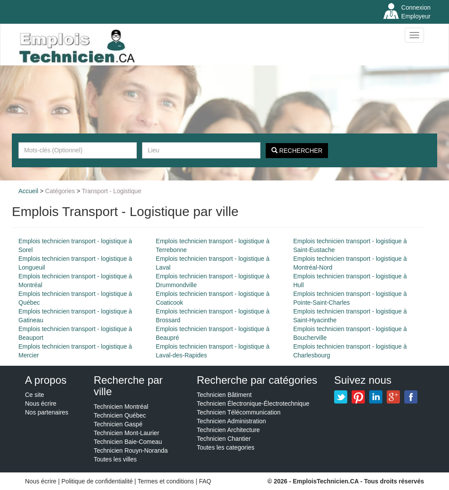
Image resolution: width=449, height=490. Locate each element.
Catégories (60, 191)
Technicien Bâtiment (224, 394)
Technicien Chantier (224, 438)
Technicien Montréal (121, 406)
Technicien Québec (120, 415)
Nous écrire (41, 403)
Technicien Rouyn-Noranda (131, 450)
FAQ (205, 481)
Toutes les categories (226, 447)
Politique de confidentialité (97, 481)
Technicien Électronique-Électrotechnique (253, 403)
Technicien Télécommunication (239, 412)
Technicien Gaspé (118, 424)
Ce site (34, 394)
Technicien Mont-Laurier (126, 432)
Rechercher (297, 150)
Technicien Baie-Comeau (128, 441)
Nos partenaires (46, 412)
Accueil (28, 191)
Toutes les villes (115, 459)
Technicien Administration (231, 421)
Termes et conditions (167, 481)
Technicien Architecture (228, 429)
